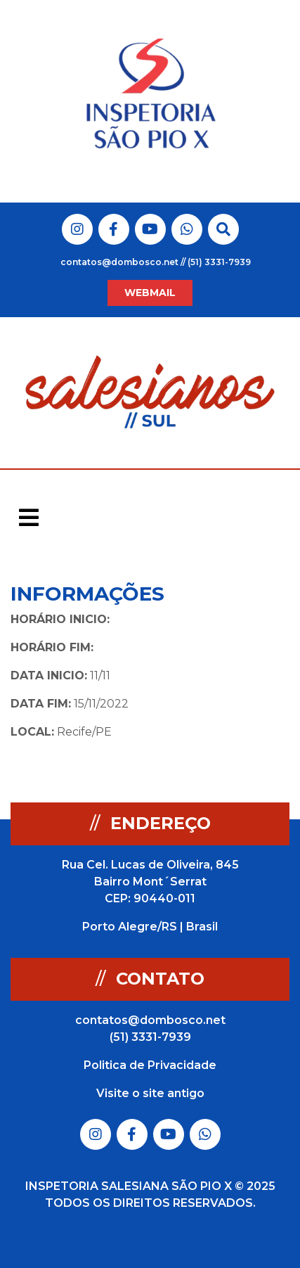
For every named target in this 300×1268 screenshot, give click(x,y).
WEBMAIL (150, 292)
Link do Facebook (113, 229)
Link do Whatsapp (187, 229)
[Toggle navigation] (29, 518)
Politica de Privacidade (150, 1065)
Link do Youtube (150, 229)
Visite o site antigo (150, 1093)
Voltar (263, 595)
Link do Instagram (77, 229)
